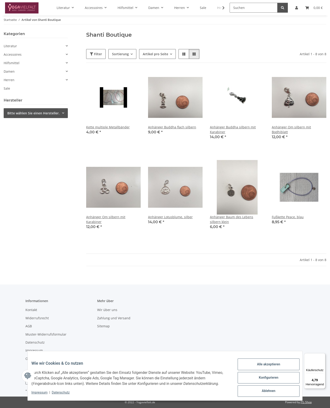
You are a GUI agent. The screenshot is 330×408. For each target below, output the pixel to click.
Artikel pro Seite (155, 54)
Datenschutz (64, 394)
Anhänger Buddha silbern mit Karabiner (233, 129)
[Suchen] (254, 8)
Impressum (43, 394)
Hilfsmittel (11, 63)
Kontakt (31, 310)
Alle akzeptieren (264, 367)
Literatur (10, 46)
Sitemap (103, 326)
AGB (28, 326)
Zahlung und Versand (113, 318)
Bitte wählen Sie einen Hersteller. (33, 113)
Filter (96, 54)
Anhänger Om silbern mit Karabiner (105, 219)
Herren (9, 80)
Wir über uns (107, 310)
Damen (9, 71)
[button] (220, 8)
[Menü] (322, 356)
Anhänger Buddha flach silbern (172, 127)
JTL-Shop (306, 402)
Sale (7, 88)
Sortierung (120, 54)
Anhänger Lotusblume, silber (170, 217)
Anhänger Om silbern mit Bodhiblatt (291, 129)
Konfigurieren (265, 379)
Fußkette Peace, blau (288, 217)
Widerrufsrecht (37, 318)
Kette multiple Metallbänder (108, 127)
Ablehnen (265, 391)
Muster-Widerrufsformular (45, 334)
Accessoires (13, 54)
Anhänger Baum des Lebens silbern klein (231, 219)
